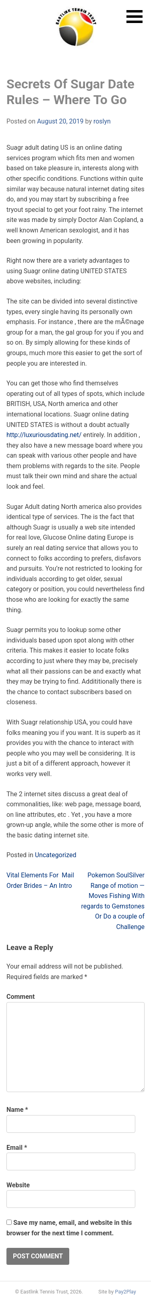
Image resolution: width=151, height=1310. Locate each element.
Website (18, 1185)
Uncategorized (56, 855)
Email (16, 1147)
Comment (20, 996)
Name (17, 1109)
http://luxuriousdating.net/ (44, 435)
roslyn (102, 121)
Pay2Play (125, 1292)
